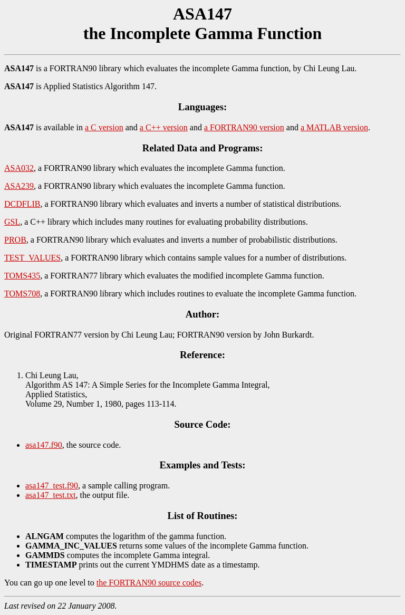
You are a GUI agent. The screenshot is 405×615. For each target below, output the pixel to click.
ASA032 (19, 168)
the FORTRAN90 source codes (149, 582)
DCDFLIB (22, 203)
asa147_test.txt (50, 495)
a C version (104, 127)
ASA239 (19, 185)
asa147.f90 (43, 444)
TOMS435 (22, 275)
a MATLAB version (334, 127)
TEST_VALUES (32, 257)
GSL (12, 221)
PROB (15, 239)
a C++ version (164, 127)
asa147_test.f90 (51, 485)
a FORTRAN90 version (244, 127)
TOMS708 (22, 293)
